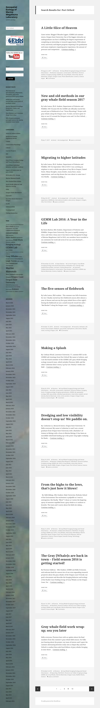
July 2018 (8, 577)
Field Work (75, 73)
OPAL (7, 189)
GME (47, 394)
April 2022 (9, 436)
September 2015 (11, 682)
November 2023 (10, 377)
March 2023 (9, 402)
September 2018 (11, 570)
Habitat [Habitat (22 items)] (20, 256)
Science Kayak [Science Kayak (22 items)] (9, 291)
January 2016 (10, 670)
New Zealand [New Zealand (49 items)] (10, 274)
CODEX (8, 141)
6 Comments (51, 78)
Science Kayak (50, 398)
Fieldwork (56, 328)
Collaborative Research (48, 269)
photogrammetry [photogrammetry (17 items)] (14, 285)
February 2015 (10, 701)
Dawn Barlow (60, 264)
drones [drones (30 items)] (11, 240)
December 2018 (10, 561)
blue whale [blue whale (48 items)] (9, 226)
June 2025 (9, 324)
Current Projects (11, 151)
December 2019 (10, 524)
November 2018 (10, 564)
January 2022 (10, 446)
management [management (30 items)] (9, 265)
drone (43, 328)
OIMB (53, 465)
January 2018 (10, 595)
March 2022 (9, 440)
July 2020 (8, 502)
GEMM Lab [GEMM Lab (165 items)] (11, 247)
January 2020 (10, 521)
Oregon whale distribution (14, 192)
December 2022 (10, 412)
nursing (47, 330)
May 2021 (9, 471)
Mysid (49, 465)
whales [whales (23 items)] (16, 291)
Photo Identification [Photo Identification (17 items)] (10, 286)
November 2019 (10, 527)
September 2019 (11, 533)
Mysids (85, 328)
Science (76, 76)
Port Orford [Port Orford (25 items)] (17, 286)
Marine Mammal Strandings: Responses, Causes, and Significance (14, 108)
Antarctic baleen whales (13, 133)
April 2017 (9, 623)
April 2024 (9, 362)
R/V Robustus (72, 534)
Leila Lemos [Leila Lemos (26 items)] (20, 261)
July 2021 (8, 464)
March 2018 (9, 589)
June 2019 (9, 542)
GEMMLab (51, 200)
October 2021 (10, 455)
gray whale (63, 328)
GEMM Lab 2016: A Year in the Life (64, 221)
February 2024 (10, 368)
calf (86, 327)
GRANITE (8, 157)
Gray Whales (67, 74)
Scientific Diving (67, 536)
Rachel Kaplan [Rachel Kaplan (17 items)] (9, 289)
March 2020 (9, 514)
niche (58, 396)
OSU (42, 202)
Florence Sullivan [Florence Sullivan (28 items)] (10, 242)
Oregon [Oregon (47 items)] (8, 277)
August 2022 (9, 424)
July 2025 (8, 321)
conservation (67, 73)
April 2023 (9, 399)
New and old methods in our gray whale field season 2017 (63, 98)
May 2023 (9, 396)
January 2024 (10, 371)
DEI (7, 154)
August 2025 (9, 318)
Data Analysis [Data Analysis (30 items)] (9, 235)
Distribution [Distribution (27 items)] (19, 237)
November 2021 (10, 452)
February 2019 (10, 555)
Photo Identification (68, 76)
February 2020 (10, 517)
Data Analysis (68, 269)
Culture (8, 148)
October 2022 (10, 418)
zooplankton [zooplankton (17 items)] (20, 291)
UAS (56, 330)
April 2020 (9, 511)
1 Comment (60, 398)
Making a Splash (53, 348)
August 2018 (9, 573)
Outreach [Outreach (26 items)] (8, 285)
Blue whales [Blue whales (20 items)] (16, 226)
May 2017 (9, 620)
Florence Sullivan (76, 390)
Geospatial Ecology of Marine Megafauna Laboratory (12, 12)
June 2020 (9, 505)
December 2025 (10, 309)
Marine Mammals (46, 271)
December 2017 (10, 598)
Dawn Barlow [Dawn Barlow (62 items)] (11, 237)
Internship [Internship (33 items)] (17, 259)
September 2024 (11, 346)
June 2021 (9, 468)
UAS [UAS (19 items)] (13, 291)
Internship (75, 74)
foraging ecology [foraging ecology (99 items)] (13, 244)
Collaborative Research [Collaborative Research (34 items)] (13, 230)
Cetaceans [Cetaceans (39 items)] (9, 228)
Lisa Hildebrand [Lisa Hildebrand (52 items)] (11, 263)
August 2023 (9, 387)
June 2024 (9, 356)
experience (44, 200)
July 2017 (8, 614)
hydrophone (70, 328)
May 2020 (9, 508)
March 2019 (9, 552)
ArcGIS (53, 390)
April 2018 (9, 586)
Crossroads (79, 198)
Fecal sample (49, 328)
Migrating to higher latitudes (63, 157)
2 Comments (61, 609)
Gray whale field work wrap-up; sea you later (63, 628)
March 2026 (9, 303)
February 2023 (10, 405)
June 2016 (9, 654)
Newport (78, 200)
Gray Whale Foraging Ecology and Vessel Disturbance (62, 264)
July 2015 (8, 689)
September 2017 (11, 608)
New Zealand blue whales (13, 181)
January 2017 (10, 633)
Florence (56, 71)
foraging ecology (51, 74)
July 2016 (8, 651)
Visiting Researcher (12, 213)
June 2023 (9, 393)
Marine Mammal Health (13, 178)
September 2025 (11, 315)
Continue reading (68, 49)
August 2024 (9, 349)
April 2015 (9, 698)
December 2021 (10, 449)
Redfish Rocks (80, 675)
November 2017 (10, 601)
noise (42, 330)
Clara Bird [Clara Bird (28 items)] (15, 228)
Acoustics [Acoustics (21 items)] (8, 224)
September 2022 (11, 421)
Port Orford (47, 202)
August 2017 (9, 611)
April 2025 (9, 331)
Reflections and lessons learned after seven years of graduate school (14, 101)
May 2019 (9, 545)
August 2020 (9, 499)
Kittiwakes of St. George (13, 175)
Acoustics (76, 327)
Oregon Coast (57, 76)
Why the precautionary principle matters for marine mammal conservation (14, 120)
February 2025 (10, 334)
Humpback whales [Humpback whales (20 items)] (10, 258)
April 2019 (9, 549)
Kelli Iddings (76, 532)
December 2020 (10, 486)
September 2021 (11, 458)
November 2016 (10, 639)
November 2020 (10, 489)
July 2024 (8, 352)
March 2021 (9, 477)
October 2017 (10, 605)
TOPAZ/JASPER (10, 207)
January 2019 (10, 558)
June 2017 (9, 617)
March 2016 (9, 664)
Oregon (50, 76)
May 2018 (9, 583)
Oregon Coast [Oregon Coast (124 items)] (17, 276)
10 (72, 688)
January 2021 (10, 483)
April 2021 (9, 474)
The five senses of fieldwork (62, 288)
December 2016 (10, 636)
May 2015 (9, 695)
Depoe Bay (54, 673)
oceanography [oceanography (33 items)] (19, 274)
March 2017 (9, 626)
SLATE (8, 204)
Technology (75, 536)
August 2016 (9, 648)
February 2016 (10, 667)
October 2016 (10, 642)
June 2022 (9, 430)
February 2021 (10, 480)
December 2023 (10, 374)
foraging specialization (62, 392)
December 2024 (10, 337)
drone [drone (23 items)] (7, 240)
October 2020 (10, 492)
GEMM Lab (60, 74)
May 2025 (9, 328)
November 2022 (10, 415)
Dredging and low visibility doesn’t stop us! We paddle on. (64, 417)
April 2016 (9, 661)
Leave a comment (75, 140)
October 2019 (10, 530)
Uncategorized (10, 210)
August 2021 (9, 461)
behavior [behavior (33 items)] (20, 224)
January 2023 (10, 408)
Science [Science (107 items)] (15, 289)
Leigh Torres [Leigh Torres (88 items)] (11, 261)
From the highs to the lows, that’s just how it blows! (62, 486)
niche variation (65, 396)
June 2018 (9, 580)
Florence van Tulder (74, 605)
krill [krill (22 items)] (22, 258)
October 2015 (10, 679)
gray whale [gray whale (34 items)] (9, 250)
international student (61, 200)
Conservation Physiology (13, 144)
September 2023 (11, 384)
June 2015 (9, 692)
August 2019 (9, 536)
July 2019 (8, 539)
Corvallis (73, 198)
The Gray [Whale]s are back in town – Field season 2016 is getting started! (64, 559)
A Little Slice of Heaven (59, 28)
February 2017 (10, 629)
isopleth (80, 394)
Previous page (37, 688)
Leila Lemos (71, 200)
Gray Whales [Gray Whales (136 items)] (12, 256)
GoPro (61, 463)
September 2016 (11, 645)
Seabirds (59, 271)
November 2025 (10, 312)
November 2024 (10, 340)
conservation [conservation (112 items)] (12, 233)
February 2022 (10, 443)
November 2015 (10, 676)
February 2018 (10, 592)
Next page (91, 688)
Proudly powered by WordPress (50, 701)
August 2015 (9, 685)
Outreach (8, 196)
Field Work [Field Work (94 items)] (18, 240)
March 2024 (9, 365)
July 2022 (8, 427)
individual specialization (64, 394)
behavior (53, 73)
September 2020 (11, 496)
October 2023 (10, 380)
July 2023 (8, 390)
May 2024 (9, 359)
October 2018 (10, 567)
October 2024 (10, 343)
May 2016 (9, 657)
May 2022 (9, 433)
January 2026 (10, 306)
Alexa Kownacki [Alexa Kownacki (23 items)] (14, 224)
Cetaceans (60, 73)
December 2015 (10, 673)
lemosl (54, 140)
